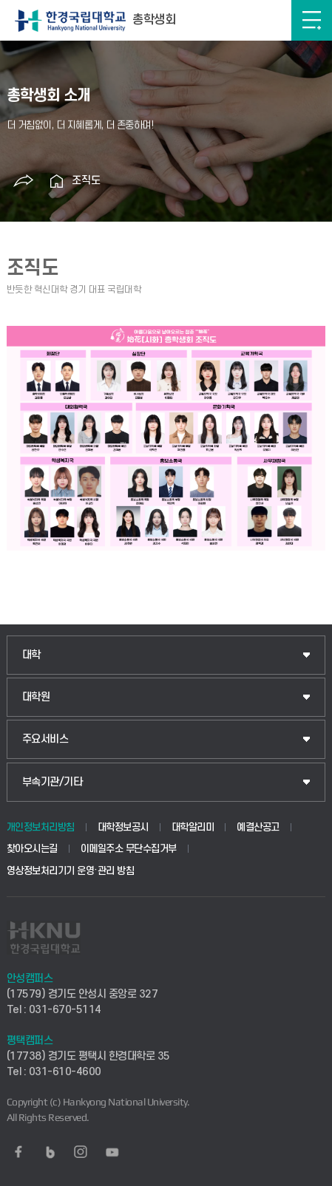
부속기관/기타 (52, 782)
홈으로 (57, 181)
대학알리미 (193, 827)
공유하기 (23, 181)
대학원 (36, 697)
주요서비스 (45, 739)
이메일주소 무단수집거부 (129, 848)
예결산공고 (258, 827)
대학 (31, 655)
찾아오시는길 (32, 848)
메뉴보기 (311, 20)
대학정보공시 (123, 827)
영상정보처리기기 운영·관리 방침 (71, 870)
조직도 (86, 180)
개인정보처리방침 (41, 827)
